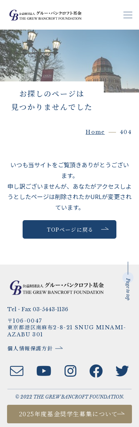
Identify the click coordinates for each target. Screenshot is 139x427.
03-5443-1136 (50, 309)
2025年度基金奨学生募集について (68, 414)
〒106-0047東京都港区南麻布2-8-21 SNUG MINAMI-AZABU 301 (66, 327)
